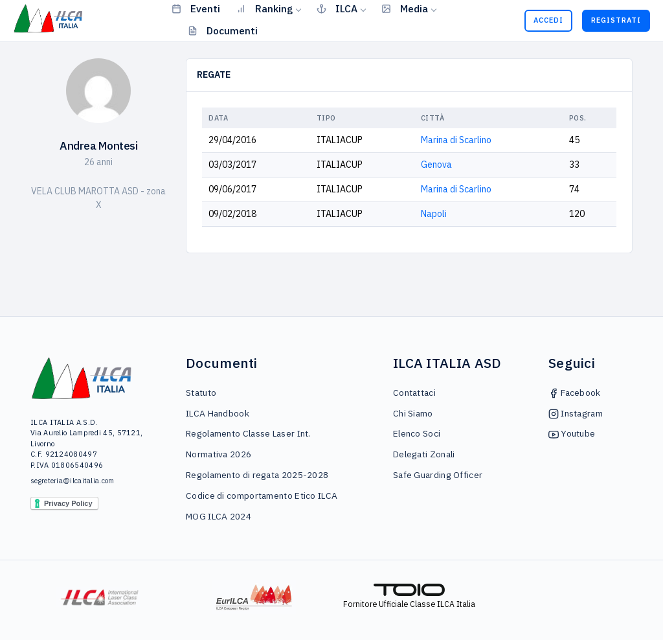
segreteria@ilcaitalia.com (72, 480)
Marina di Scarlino (456, 140)
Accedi (548, 20)
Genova (436, 164)
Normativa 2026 (218, 454)
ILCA (337, 8)
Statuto (201, 392)
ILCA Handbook (217, 413)
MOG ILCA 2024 (218, 516)
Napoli (434, 214)
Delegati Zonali (424, 454)
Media (404, 8)
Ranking (264, 8)
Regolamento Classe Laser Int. (248, 433)
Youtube (571, 433)
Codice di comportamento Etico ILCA (261, 495)
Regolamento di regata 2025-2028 (257, 475)
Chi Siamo (413, 413)
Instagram (575, 413)
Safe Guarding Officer (437, 475)
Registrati (616, 20)
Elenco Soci (416, 433)
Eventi (196, 8)
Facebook (574, 392)
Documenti (223, 30)
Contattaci (414, 392)
